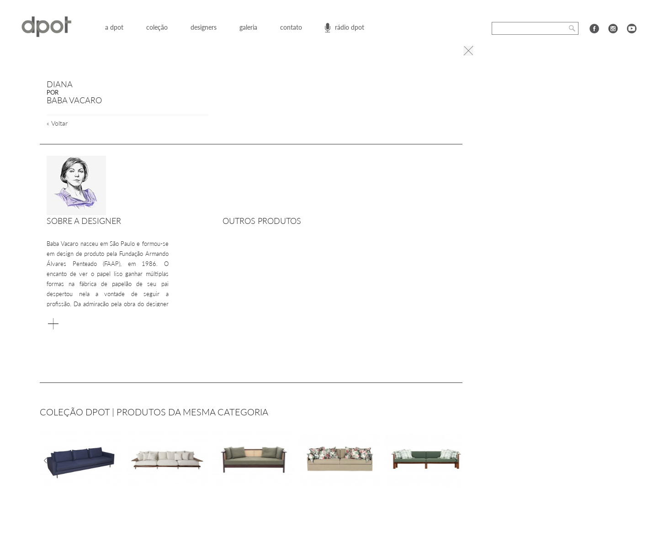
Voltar (57, 123)
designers (204, 27)
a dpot (114, 27)
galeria (248, 27)
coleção (157, 27)
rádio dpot (349, 27)
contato (291, 27)
